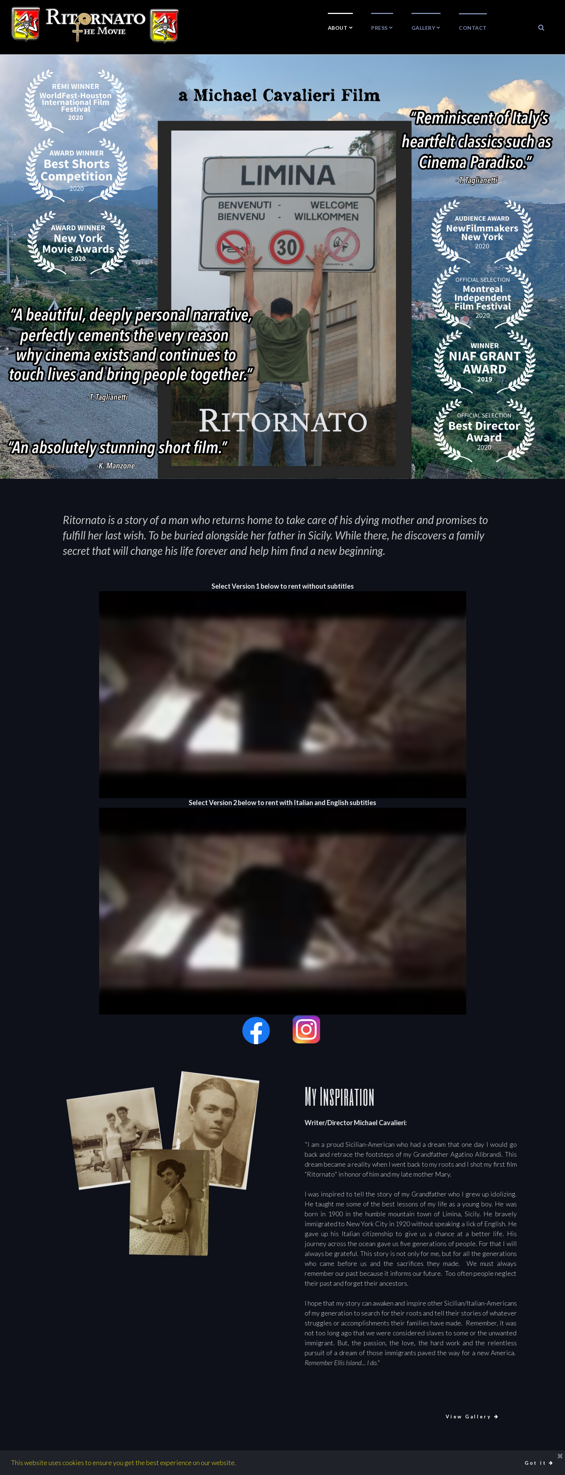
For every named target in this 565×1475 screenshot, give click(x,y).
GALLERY (426, 27)
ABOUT (340, 27)
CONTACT (473, 28)
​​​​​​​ (541, 27)
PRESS (382, 27)
